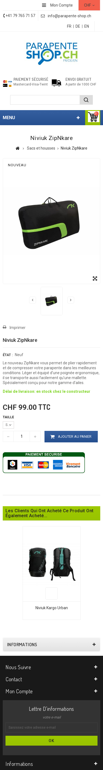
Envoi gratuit (78, 79)
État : (8, 355)
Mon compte (19, 691)
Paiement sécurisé (30, 79)
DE (78, 26)
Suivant (70, 300)
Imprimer (18, 327)
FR (69, 26)
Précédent (32, 300)
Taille (9, 417)
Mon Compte (61, 5)
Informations (22, 644)
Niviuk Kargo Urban (51, 608)
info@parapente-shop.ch (69, 16)
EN (86, 26)
